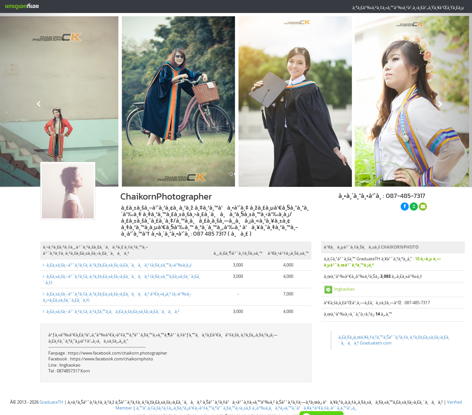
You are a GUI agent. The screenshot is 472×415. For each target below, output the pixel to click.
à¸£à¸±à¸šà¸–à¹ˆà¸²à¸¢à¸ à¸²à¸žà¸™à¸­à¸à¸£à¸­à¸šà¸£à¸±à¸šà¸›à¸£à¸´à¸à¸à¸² (111, 311)
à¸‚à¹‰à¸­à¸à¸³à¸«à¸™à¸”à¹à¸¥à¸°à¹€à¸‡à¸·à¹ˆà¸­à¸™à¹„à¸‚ (304, 408)
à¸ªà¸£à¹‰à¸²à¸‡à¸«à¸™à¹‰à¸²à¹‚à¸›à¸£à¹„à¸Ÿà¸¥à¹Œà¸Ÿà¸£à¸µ (408, 7)
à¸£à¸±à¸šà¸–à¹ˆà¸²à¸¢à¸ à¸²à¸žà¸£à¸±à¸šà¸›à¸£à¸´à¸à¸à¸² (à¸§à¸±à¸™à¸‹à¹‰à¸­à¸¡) (117, 265)
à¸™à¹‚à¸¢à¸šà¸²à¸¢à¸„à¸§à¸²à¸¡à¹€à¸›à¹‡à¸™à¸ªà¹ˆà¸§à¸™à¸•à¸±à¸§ (193, 408)
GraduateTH (51, 402)
